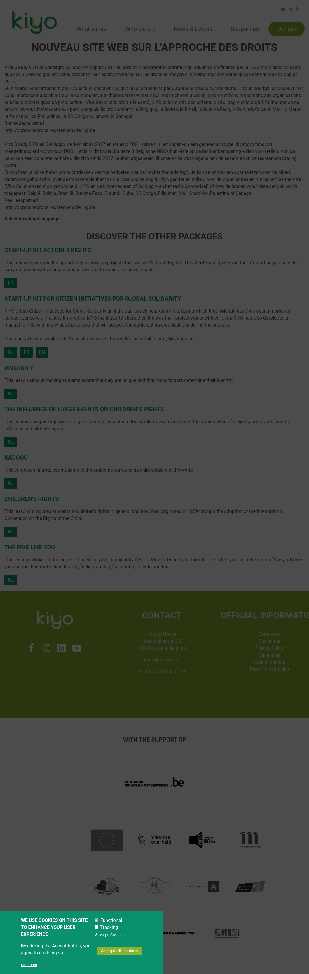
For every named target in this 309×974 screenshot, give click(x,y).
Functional (111, 926)
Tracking (109, 933)
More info (29, 971)
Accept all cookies (119, 957)
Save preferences (110, 941)
